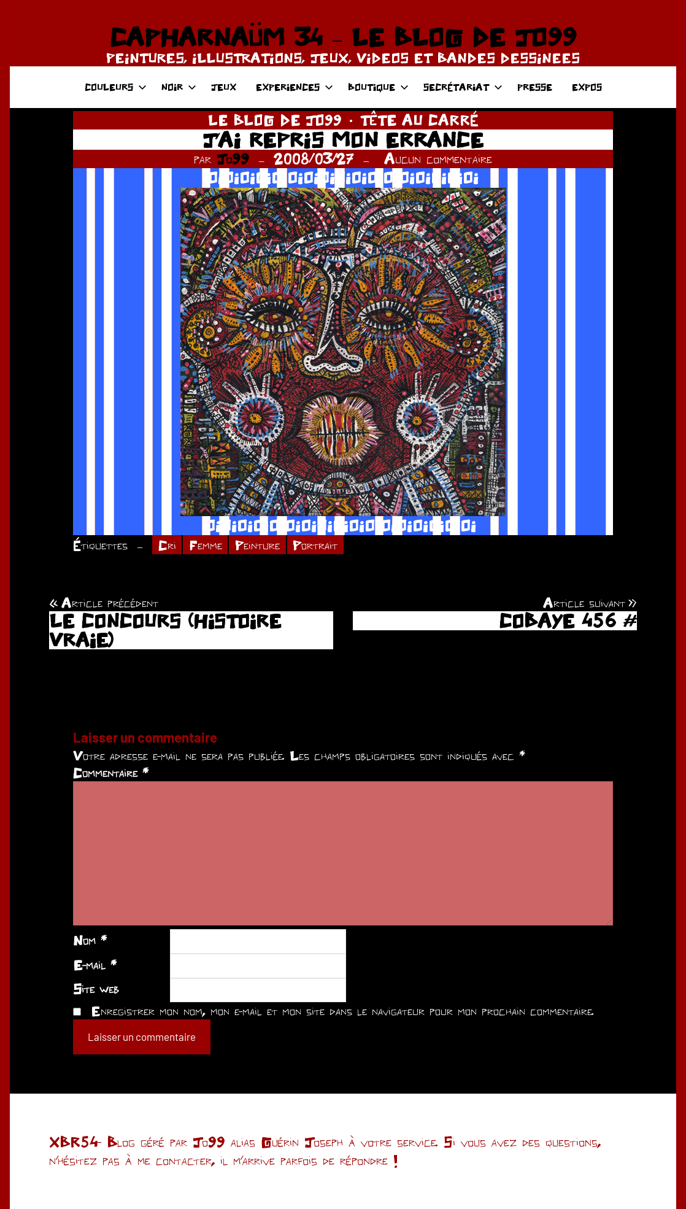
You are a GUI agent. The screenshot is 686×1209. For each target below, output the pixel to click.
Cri (167, 545)
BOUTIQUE (378, 87)
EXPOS (587, 87)
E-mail (95, 964)
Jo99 (233, 158)
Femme (205, 545)
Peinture (257, 545)
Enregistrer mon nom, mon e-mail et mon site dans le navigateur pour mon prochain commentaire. (342, 1010)
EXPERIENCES (294, 87)
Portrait (315, 545)
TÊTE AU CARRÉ (419, 119)
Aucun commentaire (438, 158)
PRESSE (534, 87)
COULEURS (116, 87)
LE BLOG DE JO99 (275, 119)
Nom (90, 940)
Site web (96, 988)
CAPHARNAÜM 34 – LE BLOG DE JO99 (342, 37)
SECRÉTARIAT (463, 87)
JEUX (223, 87)
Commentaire (110, 772)
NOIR (178, 87)
